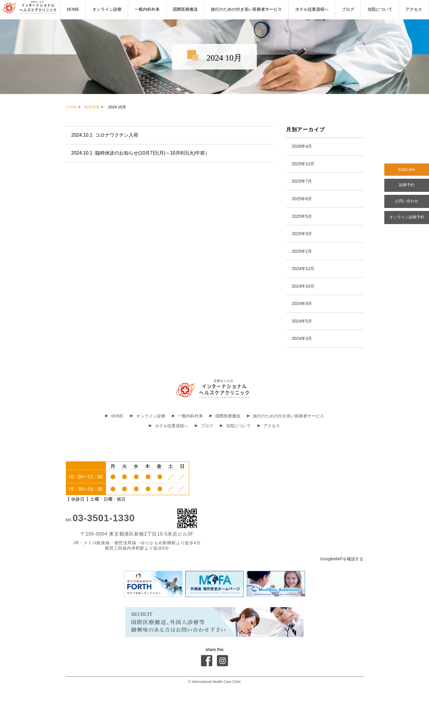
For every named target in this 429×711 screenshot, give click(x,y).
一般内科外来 (147, 9)
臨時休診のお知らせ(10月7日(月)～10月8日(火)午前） (141, 153)
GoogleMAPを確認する (341, 571)
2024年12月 (304, 276)
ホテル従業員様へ (312, 9)
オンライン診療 (107, 9)
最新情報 (92, 107)
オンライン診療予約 (406, 221)
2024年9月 (303, 313)
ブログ (348, 9)
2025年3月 (303, 239)
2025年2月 (303, 257)
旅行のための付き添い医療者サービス (246, 9)
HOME (73, 9)
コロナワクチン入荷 (105, 135)
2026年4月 (303, 146)
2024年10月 (304, 294)
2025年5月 (303, 220)
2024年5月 (303, 331)
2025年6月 (303, 202)
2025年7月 (303, 183)
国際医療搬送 (185, 9)
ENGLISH (406, 170)
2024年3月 (303, 350)
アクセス (413, 9)
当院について (379, 9)
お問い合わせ (406, 204)
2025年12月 (304, 165)
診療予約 (406, 187)
